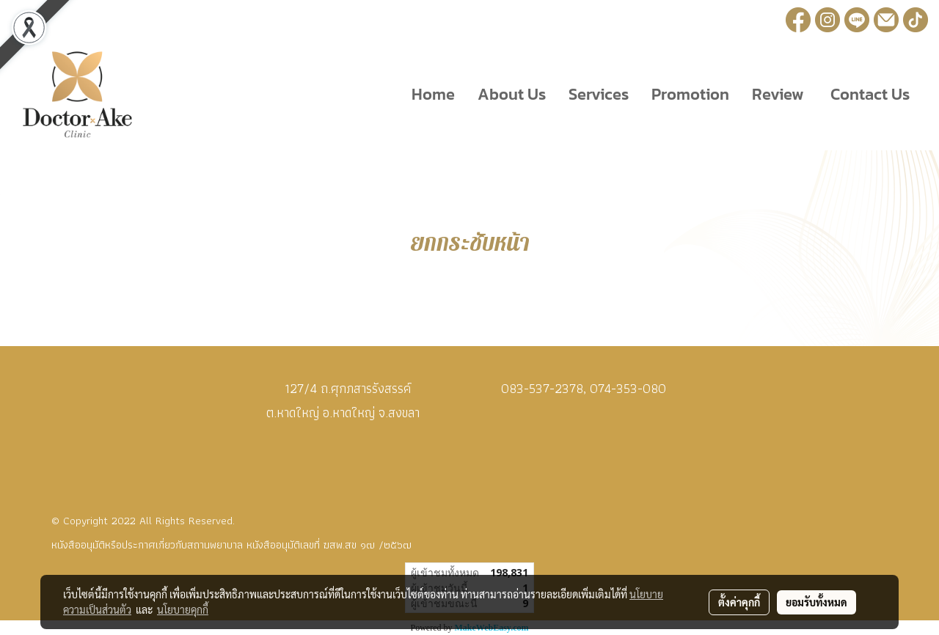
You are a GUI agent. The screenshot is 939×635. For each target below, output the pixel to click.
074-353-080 (628, 388)
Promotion (690, 94)
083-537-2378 (542, 388)
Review (778, 94)
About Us (512, 94)
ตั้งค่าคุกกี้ (739, 602)
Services (599, 94)
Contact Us (868, 94)
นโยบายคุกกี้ (182, 609)
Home (433, 94)
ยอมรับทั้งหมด (816, 602)
